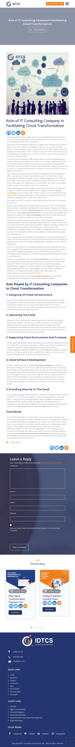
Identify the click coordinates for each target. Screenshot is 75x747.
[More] (23, 133)
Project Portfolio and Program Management (26, 718)
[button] (31, 627)
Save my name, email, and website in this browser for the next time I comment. (35, 529)
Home (12, 675)
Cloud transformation (18, 715)
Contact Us (14, 683)
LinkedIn (43, 733)
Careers (13, 680)
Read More (15, 612)
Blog (11, 686)
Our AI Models (15, 692)
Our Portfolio (15, 689)
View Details (37, 29)
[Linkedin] (18, 133)
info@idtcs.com (16, 661)
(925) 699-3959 (55, 3)
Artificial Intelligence (17, 712)
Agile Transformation (18, 709)
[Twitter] (13, 133)
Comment (14, 466)
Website (13, 513)
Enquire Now (72, 344)
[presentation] (26, 537)
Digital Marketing (16, 720)
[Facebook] (8, 133)
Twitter (29, 733)
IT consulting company (38, 276)
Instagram (58, 733)
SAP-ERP (13, 706)
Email (12, 502)
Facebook (15, 733)
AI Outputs (14, 694)
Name (13, 491)
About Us (13, 678)
